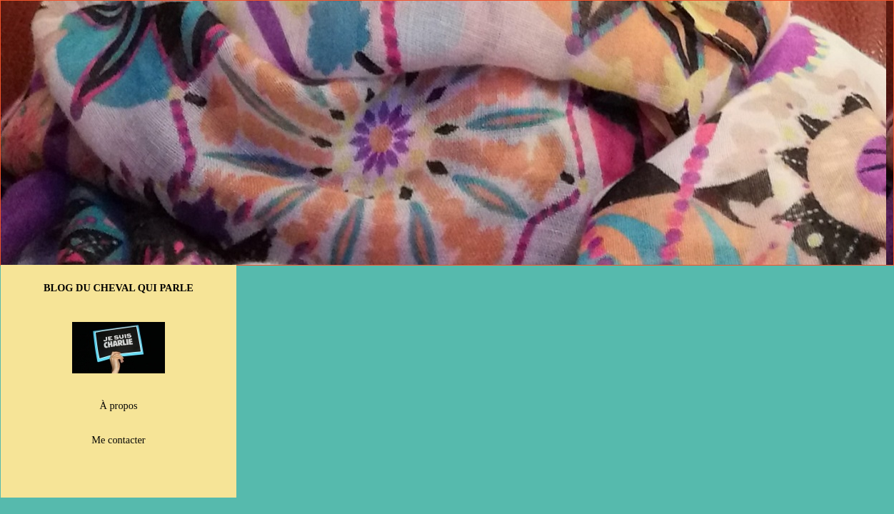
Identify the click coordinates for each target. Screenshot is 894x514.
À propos (119, 405)
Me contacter (118, 439)
